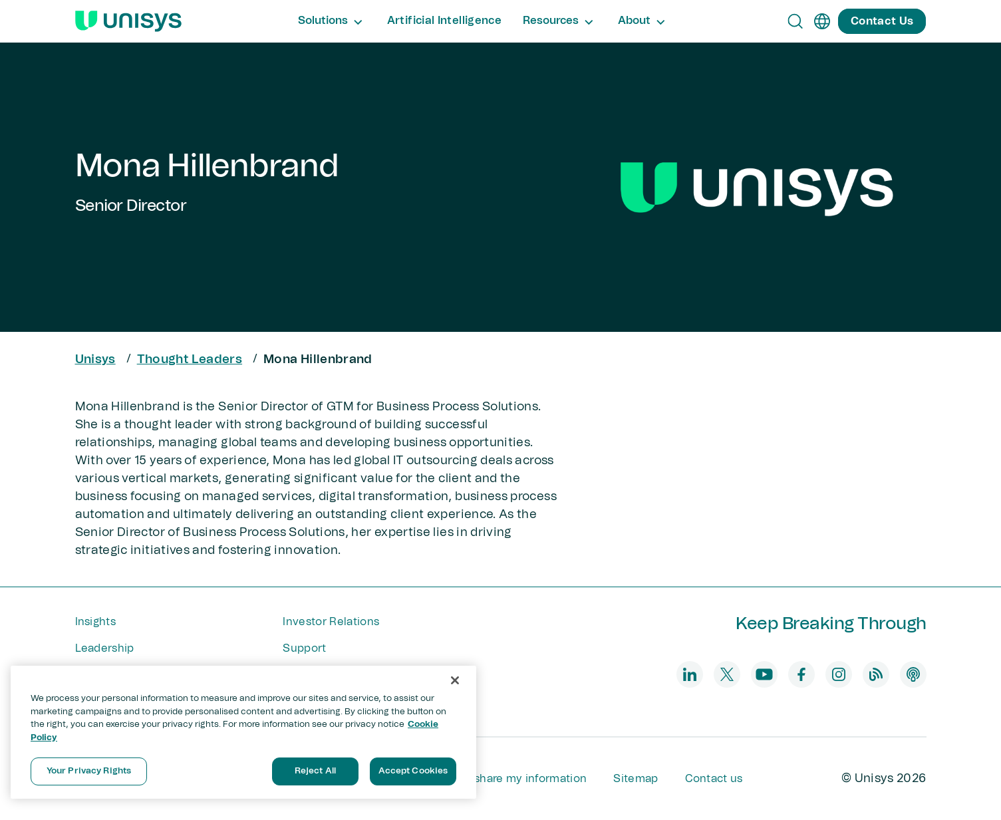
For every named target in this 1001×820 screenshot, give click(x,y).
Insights (95, 621)
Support (304, 648)
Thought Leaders (189, 360)
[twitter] (727, 674)
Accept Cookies (413, 771)
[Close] (455, 680)
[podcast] (913, 674)
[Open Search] (795, 21)
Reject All (315, 771)
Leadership (104, 648)
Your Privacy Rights (89, 771)
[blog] (876, 674)
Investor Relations (331, 621)
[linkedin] (689, 674)
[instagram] (838, 674)
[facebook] (801, 674)
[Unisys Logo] (128, 21)
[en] (822, 21)
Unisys (95, 360)
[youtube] (764, 674)
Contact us (714, 778)
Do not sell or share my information (494, 778)
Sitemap (635, 778)
